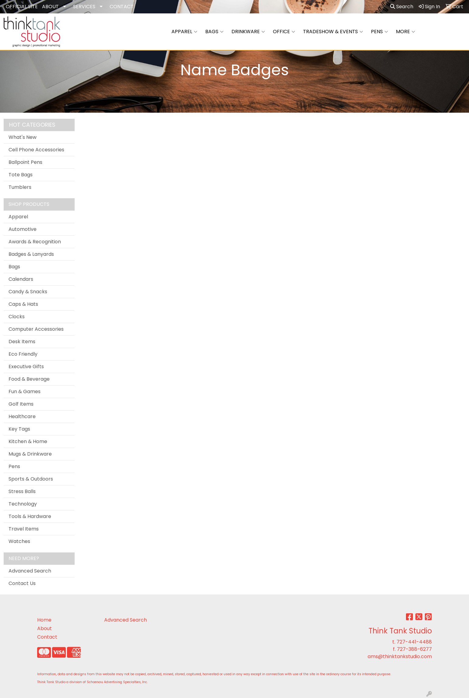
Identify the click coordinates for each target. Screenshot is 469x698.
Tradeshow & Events (333, 31)
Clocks (17, 316)
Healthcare (22, 416)
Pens (379, 31)
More (405, 31)
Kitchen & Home (28, 441)
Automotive (23, 229)
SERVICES (84, 6)
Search (401, 6)
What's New (23, 137)
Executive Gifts (26, 366)
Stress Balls (22, 491)
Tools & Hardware (30, 516)
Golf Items (21, 403)
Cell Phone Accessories (36, 149)
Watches (19, 541)
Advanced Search (30, 570)
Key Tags (19, 428)
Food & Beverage (29, 378)
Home (44, 619)
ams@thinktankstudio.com (400, 656)
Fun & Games (25, 391)
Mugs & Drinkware (30, 453)
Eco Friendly (23, 354)
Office (284, 31)
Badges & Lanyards (31, 254)
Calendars (21, 279)
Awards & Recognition (35, 241)
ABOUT (50, 6)
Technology (23, 503)
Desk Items (22, 341)
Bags (214, 31)
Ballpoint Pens (25, 162)
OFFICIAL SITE (22, 6)
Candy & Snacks (28, 291)
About (44, 628)
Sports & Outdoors (31, 478)
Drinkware (248, 31)
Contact (47, 636)
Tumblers (20, 187)
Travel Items (24, 528)
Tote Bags (21, 174)
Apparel (184, 31)
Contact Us (22, 583)
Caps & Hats (23, 304)
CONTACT (122, 6)
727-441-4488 (414, 641)
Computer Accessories (36, 329)
